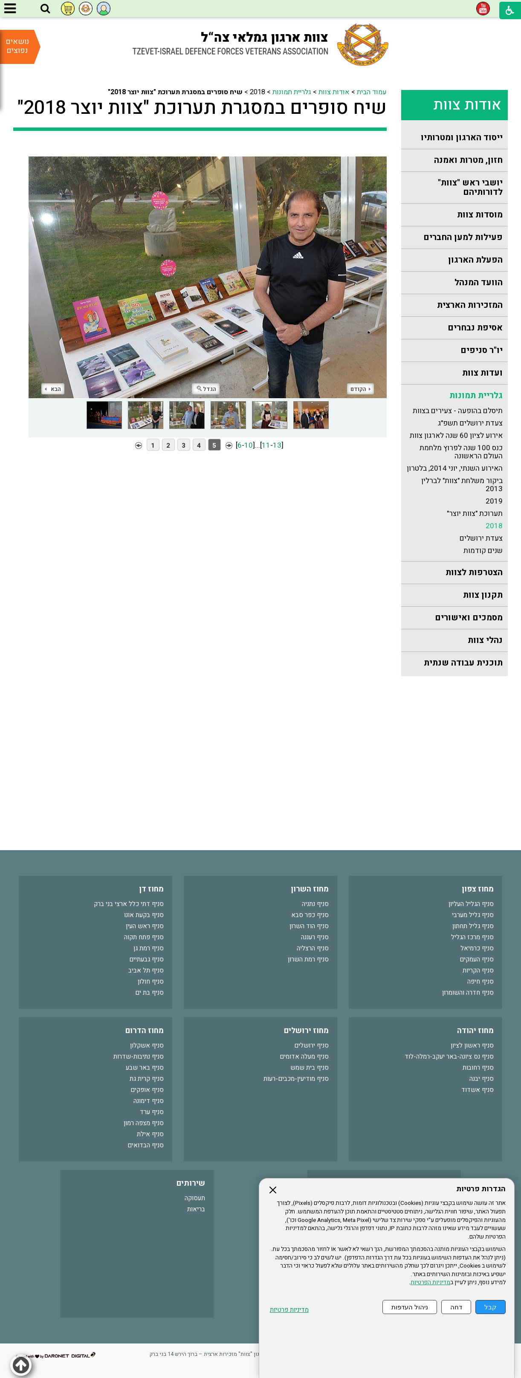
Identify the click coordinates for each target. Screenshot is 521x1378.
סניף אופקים (147, 1089)
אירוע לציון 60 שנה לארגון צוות (456, 435)
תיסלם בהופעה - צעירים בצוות (458, 410)
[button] (45, 8)
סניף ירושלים (311, 1045)
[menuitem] (454, 138)
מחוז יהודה (475, 1030)
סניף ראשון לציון (472, 1045)
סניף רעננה (315, 937)
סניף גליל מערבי (473, 915)
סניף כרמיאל (477, 948)
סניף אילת (150, 1134)
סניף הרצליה (313, 948)
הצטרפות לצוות (474, 572)
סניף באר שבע (145, 1067)
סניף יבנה (481, 1078)
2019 (494, 501)
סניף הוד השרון (309, 926)
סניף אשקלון (147, 1045)
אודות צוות (467, 105)
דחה (456, 1307)
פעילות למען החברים (463, 237)
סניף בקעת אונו (144, 915)
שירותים (191, 1183)
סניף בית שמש (309, 1067)
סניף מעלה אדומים (304, 1056)
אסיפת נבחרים (475, 327)
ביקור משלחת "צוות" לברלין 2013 (462, 484)
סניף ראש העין (145, 926)
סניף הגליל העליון (471, 904)
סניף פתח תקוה (144, 937)
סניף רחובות (478, 1067)
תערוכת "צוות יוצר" (475, 513)
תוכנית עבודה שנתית (463, 663)
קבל (490, 1307)
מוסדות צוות (480, 214)
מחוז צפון (478, 889)
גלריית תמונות (476, 395)
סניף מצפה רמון (144, 1123)
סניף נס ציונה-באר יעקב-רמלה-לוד (449, 1056)
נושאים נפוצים (17, 46)
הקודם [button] (360, 389)
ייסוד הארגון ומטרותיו (462, 137)
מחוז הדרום (144, 1030)
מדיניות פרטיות (289, 1310)
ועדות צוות (482, 373)
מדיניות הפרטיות (430, 1282)
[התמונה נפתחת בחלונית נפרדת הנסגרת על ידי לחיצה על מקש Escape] (208, 271)
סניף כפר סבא (310, 915)
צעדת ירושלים (481, 538)
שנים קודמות (483, 550)
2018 (494, 526)
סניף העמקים (477, 959)
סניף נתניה (315, 904)
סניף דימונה (148, 1101)
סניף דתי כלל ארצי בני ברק (129, 904)
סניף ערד (152, 1112)
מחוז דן (151, 889)
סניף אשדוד (477, 1089)
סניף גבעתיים (146, 959)
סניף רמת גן (148, 948)
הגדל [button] (206, 389)
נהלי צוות (485, 640)
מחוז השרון (310, 889)
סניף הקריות (478, 970)
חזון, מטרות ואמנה (468, 160)
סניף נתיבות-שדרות (138, 1056)
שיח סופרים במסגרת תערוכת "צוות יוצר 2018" (202, 108)
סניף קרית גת (147, 1078)
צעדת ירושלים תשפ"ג (470, 423)
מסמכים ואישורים (469, 617)
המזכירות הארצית (470, 305)
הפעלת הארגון (475, 260)
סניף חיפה (480, 981)
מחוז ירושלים (306, 1030)
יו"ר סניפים (481, 350)
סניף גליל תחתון (473, 926)
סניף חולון (151, 981)
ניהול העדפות (409, 1307)
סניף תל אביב (146, 970)
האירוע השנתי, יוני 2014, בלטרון (455, 468)
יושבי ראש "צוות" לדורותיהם (470, 187)
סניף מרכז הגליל (472, 937)
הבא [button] (53, 389)
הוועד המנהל (478, 282)
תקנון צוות (483, 595)
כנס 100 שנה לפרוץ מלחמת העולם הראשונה (461, 452)
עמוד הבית (372, 92)
